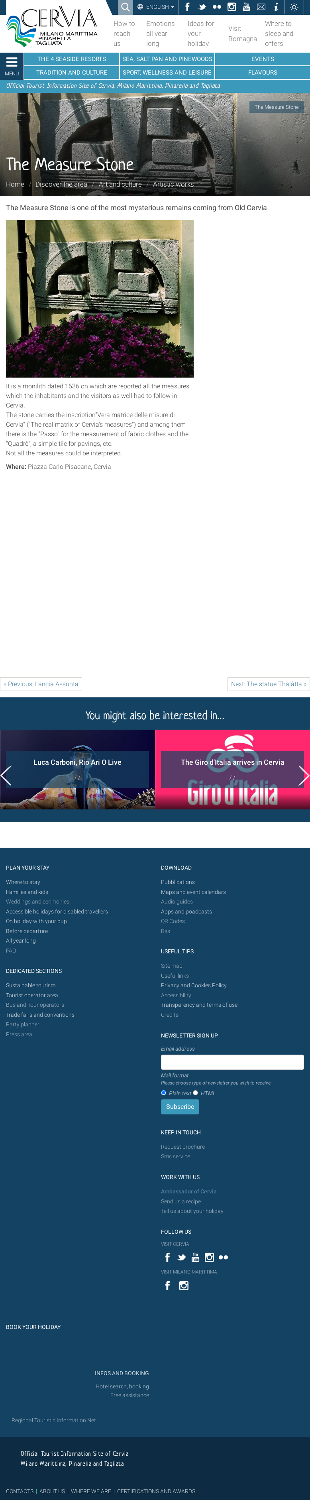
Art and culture (120, 184)
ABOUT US (52, 1491)
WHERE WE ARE (91, 1491)
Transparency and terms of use (199, 1005)
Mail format (216, 1079)
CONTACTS (19, 1491)
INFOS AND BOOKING (121, 1373)
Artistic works (173, 184)
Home (15, 184)
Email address (178, 1048)
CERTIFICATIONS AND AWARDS (156, 1491)
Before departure (27, 931)
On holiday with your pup (36, 921)
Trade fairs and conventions (40, 1015)
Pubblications (178, 882)
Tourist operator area (32, 995)
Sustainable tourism (30, 985)
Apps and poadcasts (186, 911)
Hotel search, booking (122, 1386)
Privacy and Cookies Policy (194, 985)
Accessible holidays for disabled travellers (57, 911)
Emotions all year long (160, 33)
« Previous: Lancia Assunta (41, 684)
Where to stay (23, 882)
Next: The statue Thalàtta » (268, 684)
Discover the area (61, 184)
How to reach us (124, 33)
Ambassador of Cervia (189, 1191)
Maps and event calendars (193, 892)
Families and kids (27, 892)
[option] (77, 769)
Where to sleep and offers (279, 33)
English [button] (159, 7)
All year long (21, 940)
